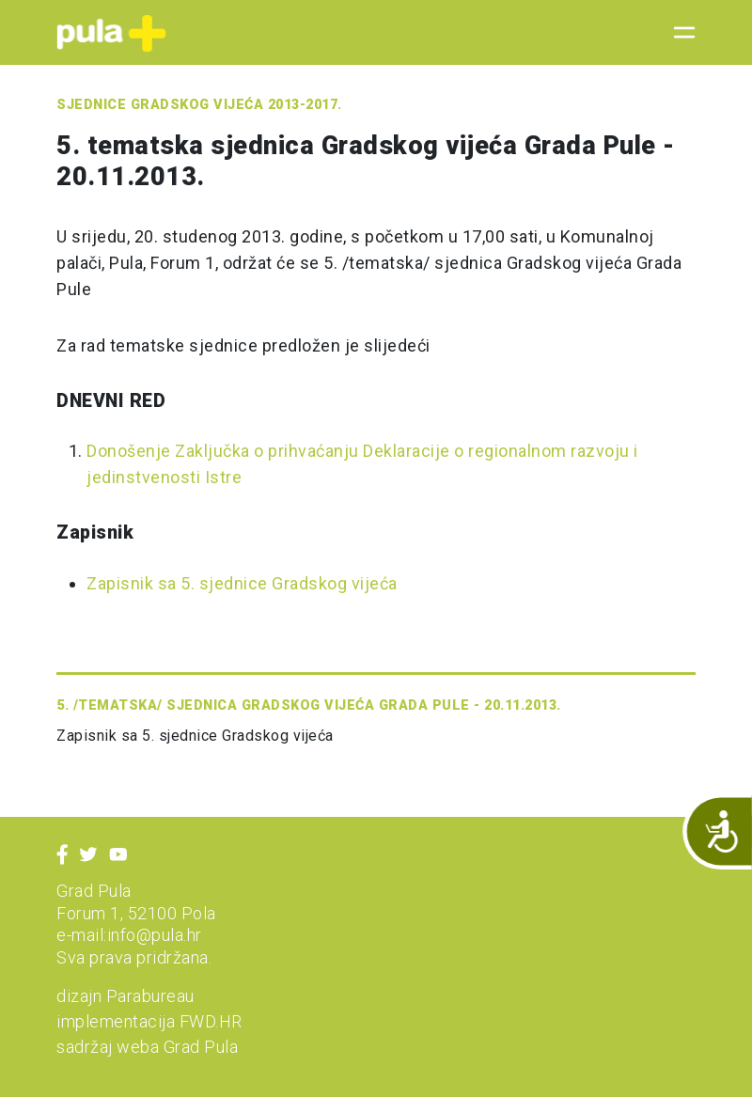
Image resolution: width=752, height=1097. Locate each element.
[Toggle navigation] (679, 33)
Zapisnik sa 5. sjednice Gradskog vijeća (242, 583)
